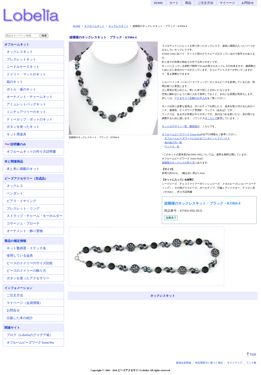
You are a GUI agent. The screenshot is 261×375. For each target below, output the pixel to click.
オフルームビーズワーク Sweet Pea (181, 134)
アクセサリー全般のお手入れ (190, 98)
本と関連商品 (13, 161)
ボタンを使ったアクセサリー (28, 278)
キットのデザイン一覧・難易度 (179, 126)
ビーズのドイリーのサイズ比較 (30, 263)
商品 (188, 2)
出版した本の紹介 (20, 318)
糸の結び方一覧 (173, 142)
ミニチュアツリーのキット (26, 112)
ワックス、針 (171, 146)
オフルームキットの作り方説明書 (31, 151)
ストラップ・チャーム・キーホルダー (35, 216)
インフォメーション (18, 288)
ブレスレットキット (21, 59)
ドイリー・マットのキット (26, 74)
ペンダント (15, 193)
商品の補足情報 (15, 241)
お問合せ (247, 2)
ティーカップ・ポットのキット (30, 119)
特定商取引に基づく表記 (209, 362)
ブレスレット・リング (23, 208)
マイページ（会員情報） (25, 303)
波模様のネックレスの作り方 (178, 162)
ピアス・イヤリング (21, 201)
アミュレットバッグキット (26, 104)
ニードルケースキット (23, 67)
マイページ (227, 2)
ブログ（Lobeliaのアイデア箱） (30, 335)
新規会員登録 (183, 362)
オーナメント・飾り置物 (25, 231)
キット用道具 (16, 134)
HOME (158, 2)
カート (174, 2)
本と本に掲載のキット (23, 169)
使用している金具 (20, 255)
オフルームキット (16, 44)
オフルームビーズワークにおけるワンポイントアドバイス (197, 138)
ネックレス (15, 186)
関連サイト (12, 327)
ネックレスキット (162, 295)
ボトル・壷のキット (21, 89)
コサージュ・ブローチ (23, 223)
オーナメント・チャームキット (30, 97)
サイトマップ (234, 362)
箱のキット (15, 82)
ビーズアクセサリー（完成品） (26, 178)
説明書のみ (15, 144)
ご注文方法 (205, 2)
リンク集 (251, 362)
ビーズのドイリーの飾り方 (26, 271)
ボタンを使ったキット (23, 127)
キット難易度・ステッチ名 (26, 248)
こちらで (212, 118)
